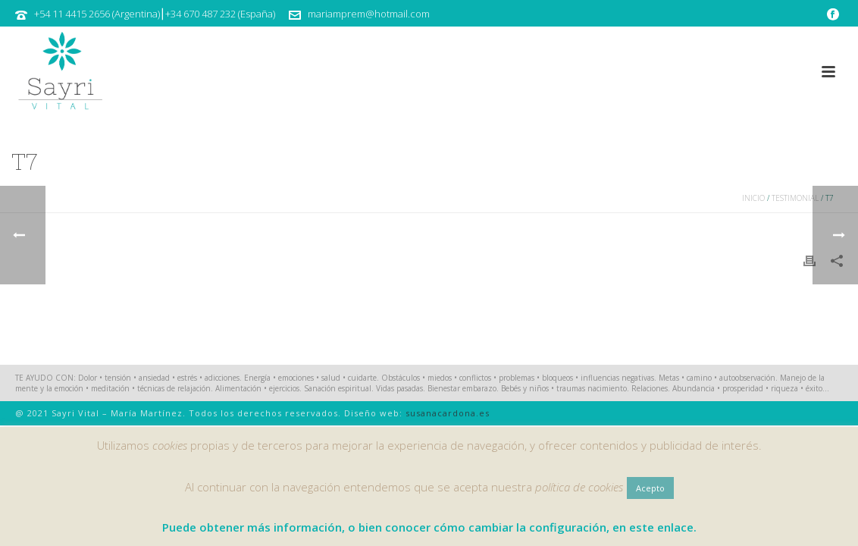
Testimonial (795, 198)
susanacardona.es (448, 413)
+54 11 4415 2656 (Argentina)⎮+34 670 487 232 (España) (154, 13)
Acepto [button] (650, 488)
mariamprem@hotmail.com (369, 13)
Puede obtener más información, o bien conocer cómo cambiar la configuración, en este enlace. (429, 527)
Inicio (753, 198)
